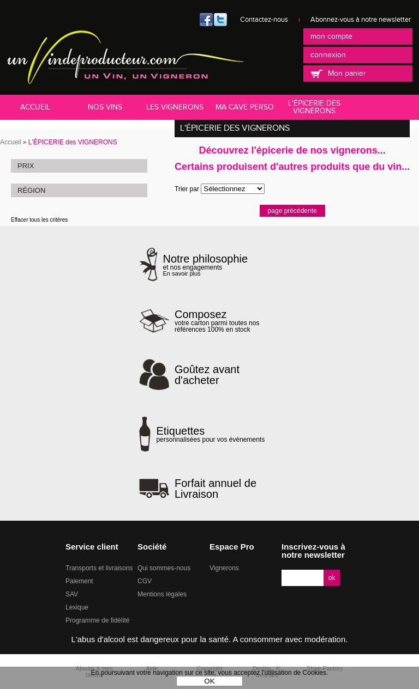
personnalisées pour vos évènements (210, 434)
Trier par (187, 189)
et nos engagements (205, 265)
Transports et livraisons (99, 568)
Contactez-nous (264, 19)
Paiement (79, 581)
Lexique (76, 607)
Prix (25, 166)
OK (209, 681)
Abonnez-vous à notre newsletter (360, 19)
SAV (71, 594)
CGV (144, 581)
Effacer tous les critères (39, 220)
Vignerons (224, 568)
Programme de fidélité (97, 620)
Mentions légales (162, 594)
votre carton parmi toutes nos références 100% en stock (227, 321)
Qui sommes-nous (163, 568)
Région (31, 190)
